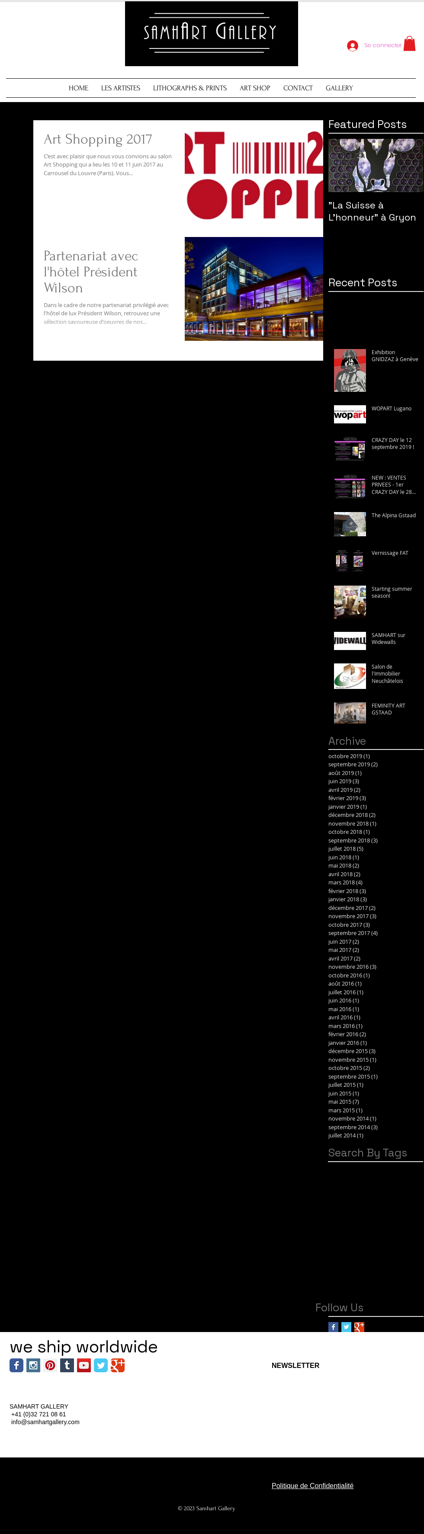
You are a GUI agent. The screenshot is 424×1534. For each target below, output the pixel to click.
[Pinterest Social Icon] (50, 1365)
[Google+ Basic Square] (359, 1327)
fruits (391, 1264)
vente (386, 1291)
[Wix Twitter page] (101, 1365)
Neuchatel (366, 1209)
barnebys (406, 1237)
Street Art (342, 1223)
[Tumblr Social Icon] (67, 1365)
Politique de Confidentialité (312, 1485)
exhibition (343, 1264)
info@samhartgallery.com (45, 1422)
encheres (383, 1250)
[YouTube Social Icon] (84, 1365)
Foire (336, 1195)
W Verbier (371, 1237)
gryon (387, 1277)
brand (337, 1250)
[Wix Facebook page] (16, 1365)
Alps (356, 1168)
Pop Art (397, 1209)
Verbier (339, 1237)
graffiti (363, 1277)
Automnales (392, 1182)
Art (404, 1168)
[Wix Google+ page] (118, 1365)
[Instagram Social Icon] (33, 1365)
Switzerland (379, 1223)
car (358, 1250)
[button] (409, 43)
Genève (361, 1195)
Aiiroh (336, 1168)
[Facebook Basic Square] (333, 1327)
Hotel (336, 1209)
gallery (338, 1277)
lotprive (339, 1291)
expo (371, 1264)
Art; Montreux (347, 1182)
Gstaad (391, 1195)
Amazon (382, 1168)
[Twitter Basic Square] (346, 1327)
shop (365, 1291)
